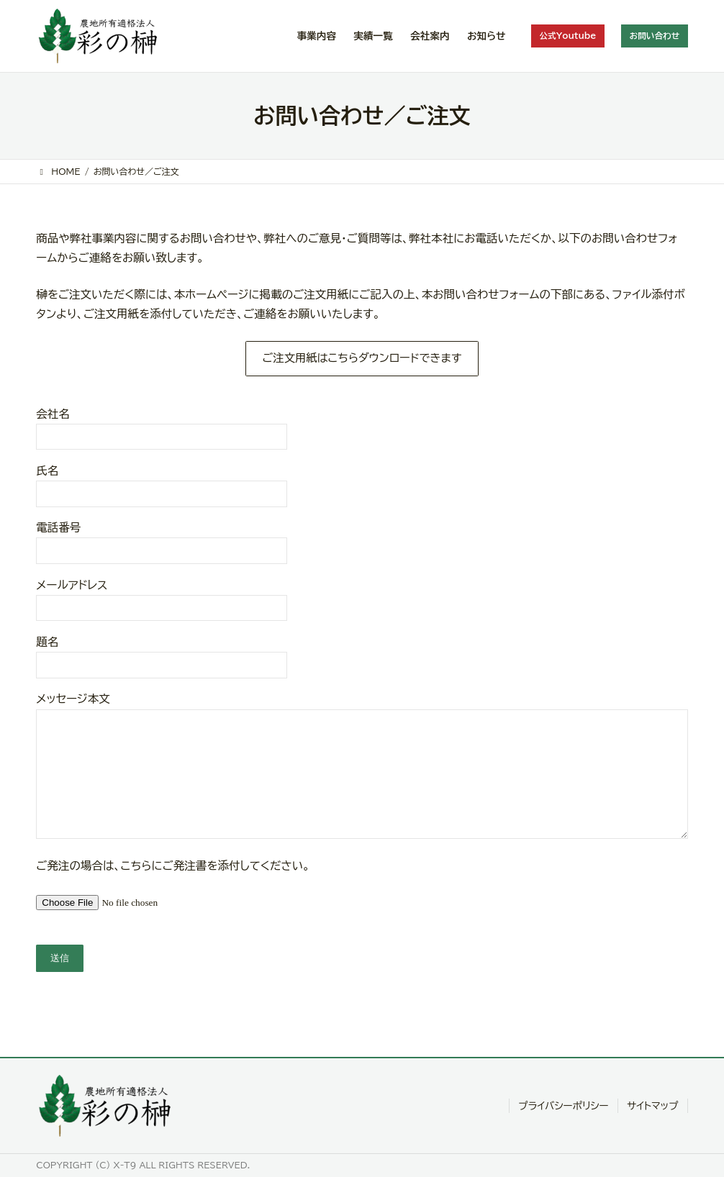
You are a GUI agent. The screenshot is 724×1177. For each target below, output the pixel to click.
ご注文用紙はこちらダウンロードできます (362, 358)
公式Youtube (566, 36)
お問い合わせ (654, 36)
